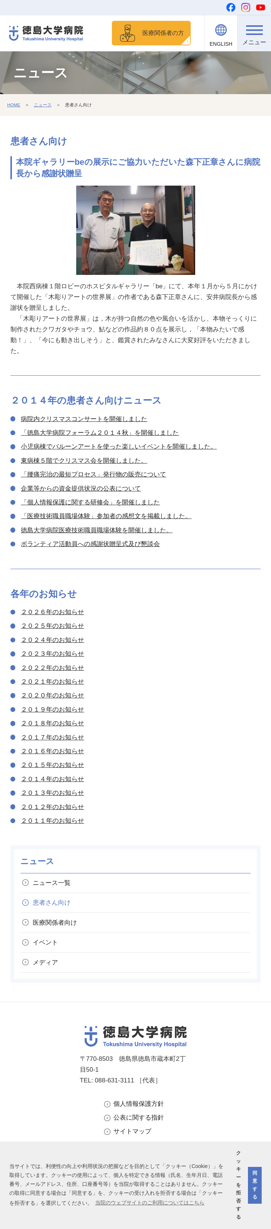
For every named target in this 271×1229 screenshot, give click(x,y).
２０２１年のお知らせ (52, 682)
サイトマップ (132, 1133)
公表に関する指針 (138, 1119)
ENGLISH (221, 44)
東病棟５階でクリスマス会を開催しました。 (84, 461)
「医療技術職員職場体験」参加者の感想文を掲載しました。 (106, 517)
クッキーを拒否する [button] (238, 1185)
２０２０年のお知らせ (52, 696)
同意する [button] (254, 1185)
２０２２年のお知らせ (52, 669)
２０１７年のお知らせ (52, 738)
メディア (45, 964)
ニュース (43, 106)
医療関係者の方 (161, 33)
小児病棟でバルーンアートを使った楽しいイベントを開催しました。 (119, 447)
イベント (45, 943)
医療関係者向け (55, 924)
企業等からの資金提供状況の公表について (81, 489)
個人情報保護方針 (138, 1105)
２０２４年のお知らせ (52, 641)
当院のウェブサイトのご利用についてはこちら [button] (149, 1203)
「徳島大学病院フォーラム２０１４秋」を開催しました (100, 433)
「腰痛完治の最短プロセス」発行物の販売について (93, 475)
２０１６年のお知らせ (52, 752)
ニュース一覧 (52, 884)
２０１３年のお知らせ (52, 794)
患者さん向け (52, 904)
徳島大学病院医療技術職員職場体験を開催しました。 (96, 531)
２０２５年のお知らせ (52, 627)
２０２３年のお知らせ (52, 654)
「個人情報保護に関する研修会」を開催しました (90, 503)
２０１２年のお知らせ (52, 808)
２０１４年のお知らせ (52, 780)
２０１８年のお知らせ (52, 724)
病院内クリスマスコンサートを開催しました (84, 420)
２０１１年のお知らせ (52, 821)
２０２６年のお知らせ (52, 613)
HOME (13, 106)
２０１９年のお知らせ (52, 710)
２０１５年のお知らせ (52, 766)
